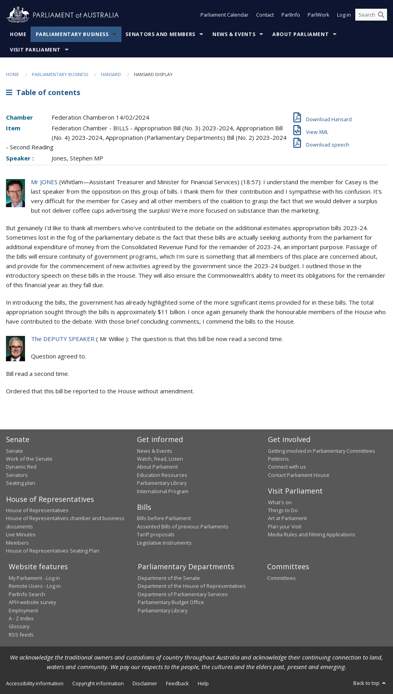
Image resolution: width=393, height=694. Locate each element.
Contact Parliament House (298, 475)
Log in (344, 15)
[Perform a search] (381, 15)
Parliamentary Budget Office (171, 602)
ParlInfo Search (27, 594)
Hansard (111, 74)
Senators (17, 475)
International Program (163, 491)
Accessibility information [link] (35, 683)
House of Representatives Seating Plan (52, 550)
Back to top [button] (370, 682)
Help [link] (203, 683)
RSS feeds (21, 634)
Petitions (278, 458)
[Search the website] (371, 15)
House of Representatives (37, 510)
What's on (280, 502)
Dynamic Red (21, 466)
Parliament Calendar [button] (224, 15)
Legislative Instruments (164, 542)
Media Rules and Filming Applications (311, 534)
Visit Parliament (35, 49)
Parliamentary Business (72, 34)
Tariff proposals (156, 534)
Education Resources (162, 475)
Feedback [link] (177, 683)
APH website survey (32, 602)
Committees (281, 578)
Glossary (19, 626)
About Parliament (300, 34)
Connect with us (287, 466)
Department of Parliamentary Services (183, 594)
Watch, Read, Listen (160, 458)
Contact (265, 15)
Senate (14, 450)
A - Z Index (21, 618)
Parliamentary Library (162, 482)
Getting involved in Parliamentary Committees (321, 450)
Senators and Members (160, 34)
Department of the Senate (169, 578)
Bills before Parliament (164, 518)
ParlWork (318, 15)
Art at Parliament (287, 518)
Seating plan (20, 482)
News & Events (233, 34)
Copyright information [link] (98, 683)
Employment (23, 610)
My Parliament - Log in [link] (34, 578)
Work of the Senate (29, 458)
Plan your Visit (284, 526)
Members (17, 542)
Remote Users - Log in (35, 585)
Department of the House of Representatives (192, 585)
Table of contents (43, 92)
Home (18, 34)
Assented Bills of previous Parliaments (183, 526)
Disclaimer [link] (145, 683)
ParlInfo (290, 15)
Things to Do (283, 510)
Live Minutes (21, 534)
